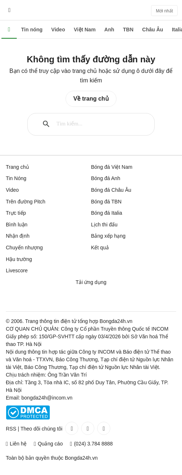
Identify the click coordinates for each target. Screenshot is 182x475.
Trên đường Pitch (26, 202)
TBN (128, 29)
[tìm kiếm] (97, 124)
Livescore (17, 270)
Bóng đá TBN (106, 202)
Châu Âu (152, 29)
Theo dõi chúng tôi (41, 429)
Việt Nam (85, 29)
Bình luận (16, 224)
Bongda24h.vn (81, 458)
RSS (11, 429)
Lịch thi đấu (104, 224)
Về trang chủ (90, 99)
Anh (109, 29)
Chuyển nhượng (24, 247)
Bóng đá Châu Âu (111, 190)
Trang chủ (17, 167)
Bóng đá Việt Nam (111, 167)
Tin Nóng (16, 178)
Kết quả (100, 247)
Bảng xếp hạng (108, 236)
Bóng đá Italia (106, 213)
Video (58, 29)
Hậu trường (19, 259)
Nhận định (17, 236)
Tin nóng (32, 29)
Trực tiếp (16, 213)
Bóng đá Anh (105, 178)
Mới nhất (164, 10)
